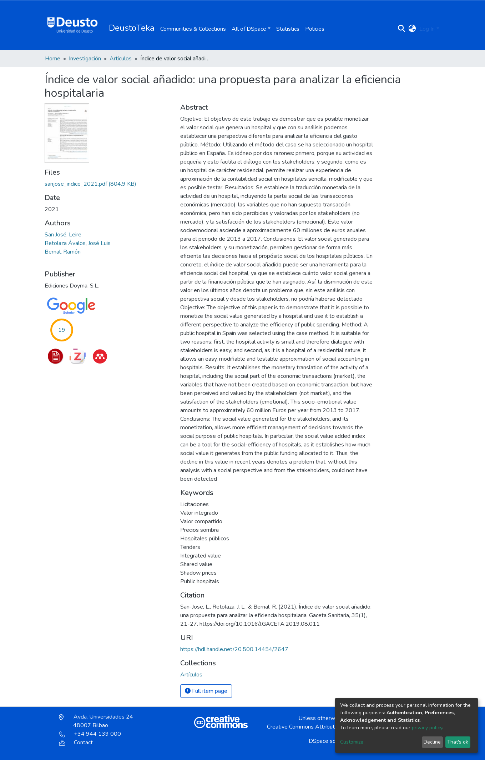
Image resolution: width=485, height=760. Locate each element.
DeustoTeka (132, 28)
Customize (351, 742)
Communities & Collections (193, 29)
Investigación (85, 58)
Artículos (121, 58)
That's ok (457, 742)
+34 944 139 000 (90, 734)
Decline (432, 742)
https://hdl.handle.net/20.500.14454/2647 (234, 649)
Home (52, 58)
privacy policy (427, 727)
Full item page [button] (206, 691)
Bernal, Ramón (63, 252)
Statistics (287, 29)
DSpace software (330, 741)
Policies (314, 29)
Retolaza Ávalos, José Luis (78, 243)
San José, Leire (63, 235)
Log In (427, 29)
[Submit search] (401, 29)
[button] (412, 29)
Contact (76, 742)
